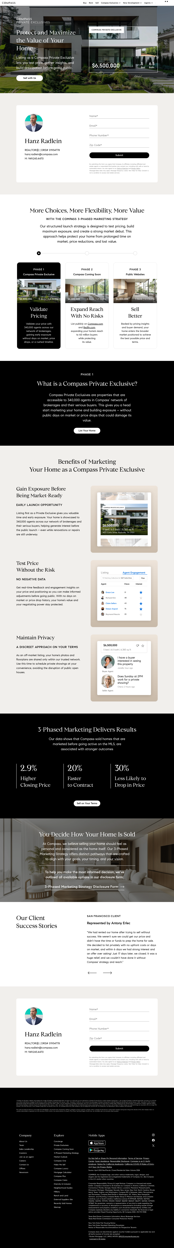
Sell (97, 3)
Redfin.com (89, 327)
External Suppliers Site (63, 1199)
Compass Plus (60, 1176)
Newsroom (23, 1172)
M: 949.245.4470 (34, 158)
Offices (22, 1168)
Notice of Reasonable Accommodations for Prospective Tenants (112, 1227)
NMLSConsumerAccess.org (129, 1236)
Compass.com (95, 323)
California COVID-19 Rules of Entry (139, 1164)
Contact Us (24, 1164)
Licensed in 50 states (97, 1239)
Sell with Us (29, 78)
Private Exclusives (61, 1145)
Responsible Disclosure (119, 1161)
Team (21, 1145)
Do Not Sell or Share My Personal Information (107, 1158)
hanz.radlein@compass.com (41, 154)
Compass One (60, 1161)
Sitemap (57, 1207)
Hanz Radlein (43, 141)
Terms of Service (122, 168)
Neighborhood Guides (63, 1188)
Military (57, 1192)
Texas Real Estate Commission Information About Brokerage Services (114, 1216)
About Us (23, 1141)
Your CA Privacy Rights (102, 1167)
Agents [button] (148, 3)
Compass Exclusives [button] (111, 3)
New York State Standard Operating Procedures (106, 1225)
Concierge (58, 1141)
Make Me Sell (59, 1164)
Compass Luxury (61, 1168)
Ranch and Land (61, 1195)
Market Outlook (60, 1157)
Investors (23, 1153)
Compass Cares (60, 1180)
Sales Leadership (26, 1149)
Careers (22, 1161)
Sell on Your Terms (87, 803)
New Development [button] (132, 3)
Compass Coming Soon (64, 1149)
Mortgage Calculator (63, 1172)
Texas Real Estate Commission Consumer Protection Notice (110, 1219)
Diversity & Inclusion (62, 1184)
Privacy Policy (135, 168)
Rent (91, 3)
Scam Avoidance (102, 1161)
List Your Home (87, 430)
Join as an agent (26, 1157)
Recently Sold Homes (63, 1203)
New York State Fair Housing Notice (101, 1223)
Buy (85, 3)
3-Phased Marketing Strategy (66, 1153)
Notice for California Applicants (110, 1164)
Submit (119, 155)
